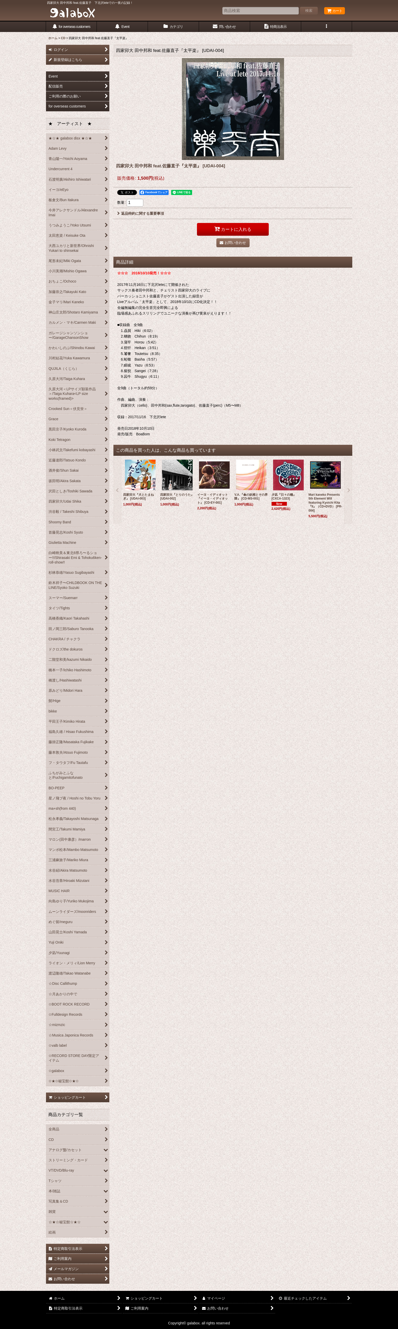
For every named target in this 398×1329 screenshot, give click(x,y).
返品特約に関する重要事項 (140, 213)
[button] (326, 26)
